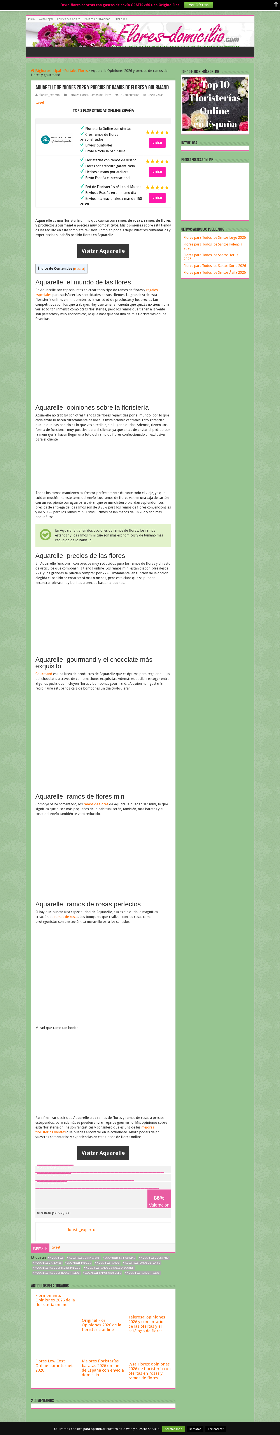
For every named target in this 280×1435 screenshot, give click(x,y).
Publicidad (121, 19)
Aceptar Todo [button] (173, 1429)
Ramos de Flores (100, 95)
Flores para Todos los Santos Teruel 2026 (212, 257)
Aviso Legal (46, 19)
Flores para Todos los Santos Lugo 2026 (215, 237)
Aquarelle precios (79, 1262)
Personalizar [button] (216, 1429)
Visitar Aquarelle (103, 251)
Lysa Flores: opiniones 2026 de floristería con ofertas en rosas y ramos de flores (149, 1371)
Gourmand (43, 674)
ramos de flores (96, 804)
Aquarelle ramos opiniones (103, 1272)
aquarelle (56, 1257)
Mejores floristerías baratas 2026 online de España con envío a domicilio (103, 1368)
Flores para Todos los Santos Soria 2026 (215, 266)
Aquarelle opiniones (48, 1262)
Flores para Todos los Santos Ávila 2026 (215, 272)
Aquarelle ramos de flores (142, 1262)
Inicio (31, 19)
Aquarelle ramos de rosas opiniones (109, 1267)
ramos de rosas (66, 917)
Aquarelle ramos (108, 1262)
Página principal (46, 71)
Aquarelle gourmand (155, 1257)
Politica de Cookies (68, 19)
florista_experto (49, 95)
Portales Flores (76, 71)
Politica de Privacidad (97, 19)
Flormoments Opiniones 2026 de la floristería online (55, 1300)
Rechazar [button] (195, 1429)
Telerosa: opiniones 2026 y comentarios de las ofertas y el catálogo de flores (146, 1324)
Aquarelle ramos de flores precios (57, 1267)
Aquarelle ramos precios (143, 1272)
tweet (39, 102)
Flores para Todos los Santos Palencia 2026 (213, 246)
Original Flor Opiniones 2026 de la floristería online (101, 1325)
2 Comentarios (129, 95)
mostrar (79, 268)
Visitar (157, 143)
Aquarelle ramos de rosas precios (57, 1272)
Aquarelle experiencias (120, 1257)
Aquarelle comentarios (84, 1257)
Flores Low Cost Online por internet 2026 (54, 1365)
